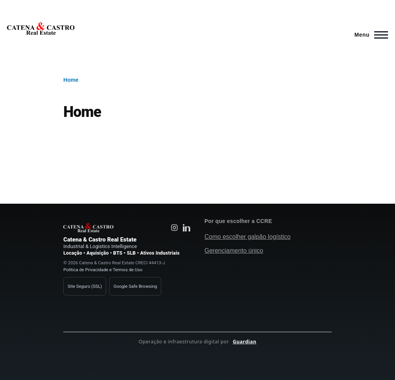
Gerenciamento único (233, 250)
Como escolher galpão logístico (247, 236)
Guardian (244, 341)
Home (70, 80)
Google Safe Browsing (135, 286)
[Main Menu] (369, 35)
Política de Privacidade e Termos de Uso (102, 269)
